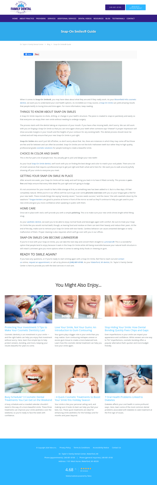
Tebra (89, 476)
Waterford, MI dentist (100, 262)
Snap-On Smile (106, 103)
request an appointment (39, 262)
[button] (136, 7)
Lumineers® (109, 242)
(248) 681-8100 (76, 262)
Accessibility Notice (101, 447)
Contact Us (116, 447)
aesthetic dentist (34, 222)
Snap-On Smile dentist (41, 163)
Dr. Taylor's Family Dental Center (31, 44)
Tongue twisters (36, 199)
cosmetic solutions (44, 148)
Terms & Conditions (82, 447)
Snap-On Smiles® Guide (62, 44)
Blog (48, 44)
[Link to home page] (17, 7)
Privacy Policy (65, 447)
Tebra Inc (53, 448)
